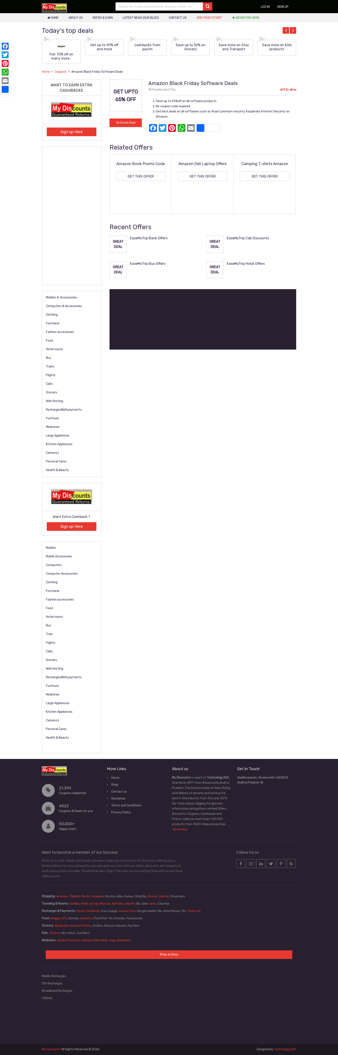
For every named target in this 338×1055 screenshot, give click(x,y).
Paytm (85, 896)
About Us (76, 18)
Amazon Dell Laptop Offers (202, 163)
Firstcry (54, 933)
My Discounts (51, 1049)
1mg (111, 940)
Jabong (163, 896)
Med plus (87, 940)
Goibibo (74, 903)
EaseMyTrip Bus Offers (148, 264)
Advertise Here (245, 18)
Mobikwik (92, 911)
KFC (64, 918)
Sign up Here (71, 131)
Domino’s (86, 918)
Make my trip (89, 903)
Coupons (61, 72)
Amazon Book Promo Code (140, 163)
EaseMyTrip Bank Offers (148, 238)
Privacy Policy (121, 812)
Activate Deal (125, 123)
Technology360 (285, 1049)
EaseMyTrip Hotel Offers (246, 264)
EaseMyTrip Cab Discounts (248, 238)
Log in (265, 7)
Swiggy (55, 918)
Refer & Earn (103, 18)
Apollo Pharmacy (68, 940)
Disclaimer (118, 798)
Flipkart (74, 896)
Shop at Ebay (169, 954)
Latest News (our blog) (141, 18)
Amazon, (62, 896)
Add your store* (209, 18)
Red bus (104, 903)
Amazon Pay (126, 911)
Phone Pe (193, 911)
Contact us (178, 18)
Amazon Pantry (80, 925)
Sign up (282, 7)
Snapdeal (97, 896)
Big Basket (61, 925)
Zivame (152, 896)
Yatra (152, 903)
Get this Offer (141, 176)
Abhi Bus (118, 903)
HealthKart (123, 940)
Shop (114, 785)
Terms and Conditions (126, 805)
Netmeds (101, 940)
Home (53, 18)
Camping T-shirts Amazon (264, 163)
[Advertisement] (202, 319)
